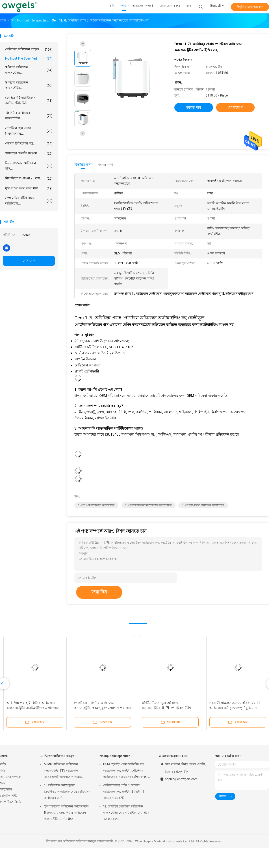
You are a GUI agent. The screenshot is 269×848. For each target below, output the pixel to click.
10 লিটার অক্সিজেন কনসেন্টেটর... (28, 115)
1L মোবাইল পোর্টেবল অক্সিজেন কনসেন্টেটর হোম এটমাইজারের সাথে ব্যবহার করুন (126, 813)
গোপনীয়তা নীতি (10, 802)
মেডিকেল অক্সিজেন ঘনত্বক (57, 756)
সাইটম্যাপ (6, 789)
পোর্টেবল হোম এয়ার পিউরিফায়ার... (28, 130)
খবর (3, 783)
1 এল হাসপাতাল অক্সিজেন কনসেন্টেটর (203, 505)
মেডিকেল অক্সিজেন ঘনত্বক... (28, 49)
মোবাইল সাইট (8, 795)
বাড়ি (3, 764)
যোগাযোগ (28, 260)
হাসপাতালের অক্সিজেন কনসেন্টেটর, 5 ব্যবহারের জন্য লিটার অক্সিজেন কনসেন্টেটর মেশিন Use (66, 813)
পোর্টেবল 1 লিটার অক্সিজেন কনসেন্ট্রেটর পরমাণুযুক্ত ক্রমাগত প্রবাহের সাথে (102, 708)
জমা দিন (99, 592)
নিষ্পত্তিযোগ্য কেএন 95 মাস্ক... (28, 178)
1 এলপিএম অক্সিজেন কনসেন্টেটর (96, 505)
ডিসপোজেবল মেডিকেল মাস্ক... (28, 165)
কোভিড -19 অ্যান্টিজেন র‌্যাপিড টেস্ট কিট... (28, 100)
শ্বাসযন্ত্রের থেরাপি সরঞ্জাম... (28, 153)
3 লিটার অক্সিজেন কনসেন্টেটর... (28, 69)
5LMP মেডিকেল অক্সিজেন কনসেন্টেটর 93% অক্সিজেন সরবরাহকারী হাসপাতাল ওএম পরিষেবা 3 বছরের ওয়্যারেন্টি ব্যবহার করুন (66, 771)
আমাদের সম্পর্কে (10, 777)
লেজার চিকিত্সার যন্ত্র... (28, 143)
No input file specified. (28, 58)
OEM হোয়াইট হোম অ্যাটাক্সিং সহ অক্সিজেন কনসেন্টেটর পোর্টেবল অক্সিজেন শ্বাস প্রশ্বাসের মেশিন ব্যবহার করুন (126, 771)
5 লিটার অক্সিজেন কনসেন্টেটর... (28, 85)
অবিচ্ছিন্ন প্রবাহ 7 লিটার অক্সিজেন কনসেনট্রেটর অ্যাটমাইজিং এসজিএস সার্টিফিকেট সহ (32, 708)
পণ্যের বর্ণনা (105, 164)
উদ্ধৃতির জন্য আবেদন (250, 7)
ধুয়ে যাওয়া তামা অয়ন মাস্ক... (28, 188)
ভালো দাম (193, 107)
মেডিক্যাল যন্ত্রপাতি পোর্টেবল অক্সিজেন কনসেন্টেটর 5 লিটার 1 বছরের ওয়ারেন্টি (123, 791)
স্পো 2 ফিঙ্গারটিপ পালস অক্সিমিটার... (28, 200)
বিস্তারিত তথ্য (83, 164)
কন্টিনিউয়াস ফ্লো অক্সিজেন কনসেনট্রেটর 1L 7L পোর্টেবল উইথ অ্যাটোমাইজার (166, 708)
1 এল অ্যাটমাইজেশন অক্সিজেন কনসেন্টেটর (148, 505)
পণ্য (2, 770)
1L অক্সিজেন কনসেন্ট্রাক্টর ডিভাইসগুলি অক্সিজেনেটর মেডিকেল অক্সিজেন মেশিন (67, 791)
